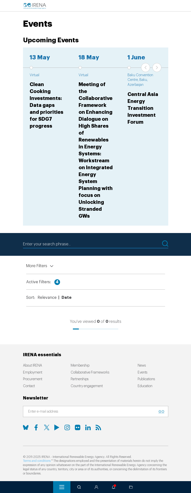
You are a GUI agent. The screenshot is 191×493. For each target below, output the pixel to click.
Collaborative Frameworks (90, 372)
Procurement (32, 379)
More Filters (36, 266)
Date (66, 298)
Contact (29, 386)
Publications (146, 379)
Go (161, 411)
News (142, 365)
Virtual (34, 75)
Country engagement (87, 386)
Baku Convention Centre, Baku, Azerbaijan (140, 80)
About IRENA (32, 365)
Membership (80, 365)
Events (142, 372)
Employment (32, 372)
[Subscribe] (92, 411)
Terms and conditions (37, 460)
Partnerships (79, 379)
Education (145, 386)
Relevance (47, 298)
